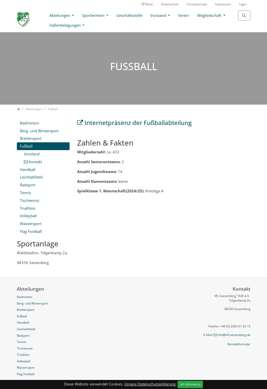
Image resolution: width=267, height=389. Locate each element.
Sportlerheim (93, 15)
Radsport (27, 184)
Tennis (25, 192)
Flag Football (31, 231)
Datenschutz (170, 4)
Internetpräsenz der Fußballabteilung (138, 122)
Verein (183, 15)
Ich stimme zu (190, 384)
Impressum (223, 4)
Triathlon (27, 208)
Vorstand (158, 15)
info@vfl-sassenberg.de (234, 335)
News (149, 4)
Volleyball (28, 215)
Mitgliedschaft (209, 15)
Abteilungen (60, 15)
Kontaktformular (239, 344)
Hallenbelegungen (65, 25)
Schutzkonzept (197, 4)
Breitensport (30, 138)
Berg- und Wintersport (39, 130)
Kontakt (35, 161)
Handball (27, 169)
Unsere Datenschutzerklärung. (150, 383)
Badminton (29, 122)
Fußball (26, 146)
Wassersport (30, 223)
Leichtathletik (31, 177)
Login (242, 4)
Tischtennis (29, 200)
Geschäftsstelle (129, 15)
